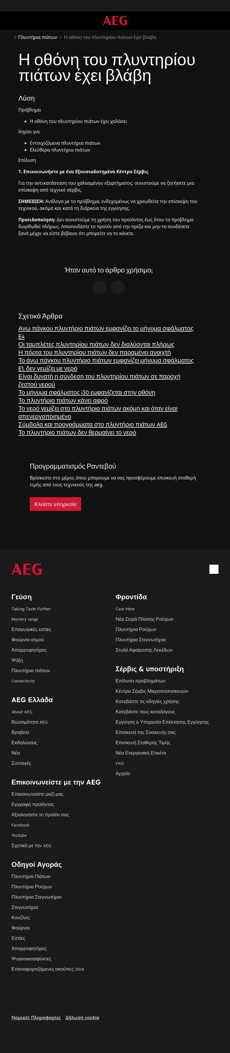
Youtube (19, 835)
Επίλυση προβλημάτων (141, 680)
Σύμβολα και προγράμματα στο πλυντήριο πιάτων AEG (92, 424)
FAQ (120, 763)
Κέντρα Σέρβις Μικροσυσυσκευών (152, 691)
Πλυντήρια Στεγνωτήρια (141, 639)
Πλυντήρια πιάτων (30, 670)
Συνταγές (21, 763)
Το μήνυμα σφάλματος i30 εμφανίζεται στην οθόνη (86, 392)
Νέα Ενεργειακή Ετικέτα (141, 752)
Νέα (15, 752)
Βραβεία (20, 732)
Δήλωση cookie (82, 1017)
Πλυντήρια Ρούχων (136, 629)
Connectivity (23, 680)
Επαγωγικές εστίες (31, 629)
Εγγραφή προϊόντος (32, 804)
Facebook (20, 824)
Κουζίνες (20, 917)
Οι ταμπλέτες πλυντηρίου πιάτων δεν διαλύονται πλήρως (96, 344)
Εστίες (18, 938)
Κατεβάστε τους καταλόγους (146, 711)
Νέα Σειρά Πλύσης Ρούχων (144, 619)
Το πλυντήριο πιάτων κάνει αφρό (63, 400)
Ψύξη (17, 660)
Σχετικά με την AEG (31, 845)
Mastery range (24, 619)
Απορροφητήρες (29, 649)
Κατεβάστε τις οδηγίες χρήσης (148, 701)
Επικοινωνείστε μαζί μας (37, 794)
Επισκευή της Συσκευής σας (146, 732)
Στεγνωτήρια (24, 907)
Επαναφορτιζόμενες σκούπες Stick (47, 969)
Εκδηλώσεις (24, 742)
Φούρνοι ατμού (27, 639)
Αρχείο (123, 773)
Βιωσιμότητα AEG (29, 721)
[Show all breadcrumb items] (9, 36)
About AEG (21, 711)
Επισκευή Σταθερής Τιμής (143, 742)
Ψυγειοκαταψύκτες (31, 958)
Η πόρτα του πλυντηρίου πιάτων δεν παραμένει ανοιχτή (94, 352)
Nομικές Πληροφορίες (36, 1017)
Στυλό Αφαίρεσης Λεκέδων (144, 649)
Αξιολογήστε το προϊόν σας (40, 814)
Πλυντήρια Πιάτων (30, 876)
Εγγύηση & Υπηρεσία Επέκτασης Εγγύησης (162, 721)
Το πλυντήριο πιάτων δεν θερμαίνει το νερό (77, 432)
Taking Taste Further (31, 608)
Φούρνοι (20, 927)
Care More (125, 608)
